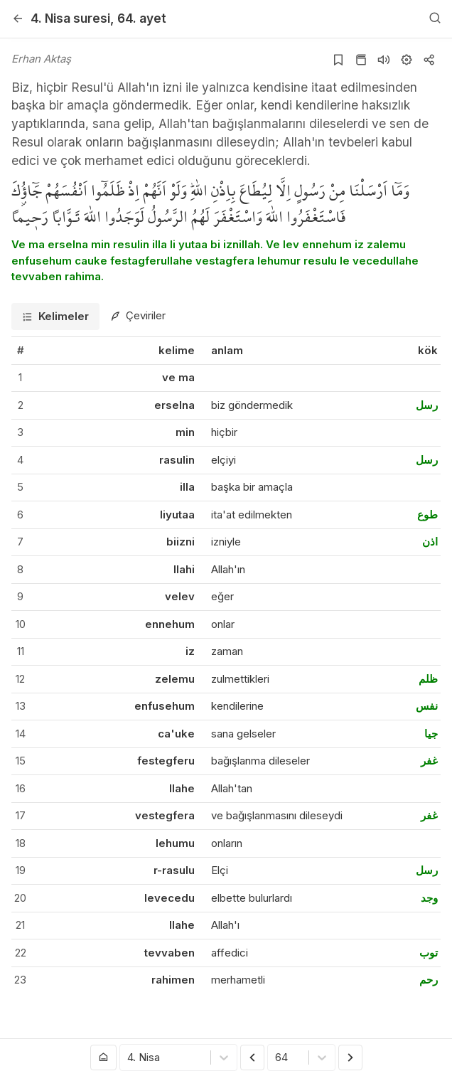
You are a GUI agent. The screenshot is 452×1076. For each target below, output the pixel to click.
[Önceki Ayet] (252, 1057)
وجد (429, 898)
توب (428, 952)
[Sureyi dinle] (383, 59)
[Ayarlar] (406, 59)
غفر (429, 760)
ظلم (428, 679)
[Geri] (18, 18)
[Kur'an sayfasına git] (361, 59)
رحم (428, 979)
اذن (430, 541)
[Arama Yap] (435, 18)
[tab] (55, 317)
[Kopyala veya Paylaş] (429, 59)
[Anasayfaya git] (103, 1057)
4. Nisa (70, 18)
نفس (427, 706)
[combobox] (128, 1058)
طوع (427, 514)
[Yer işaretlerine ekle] (338, 59)
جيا (431, 733)
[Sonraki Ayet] (350, 1057)
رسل (427, 405)
